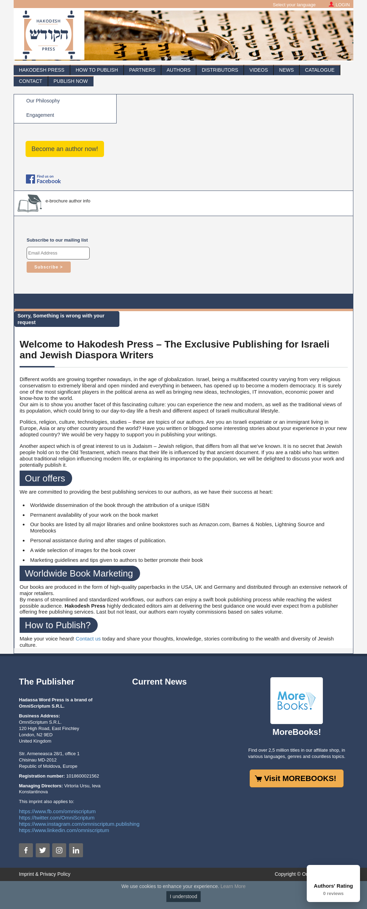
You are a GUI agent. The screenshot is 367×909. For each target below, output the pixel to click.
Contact (30, 81)
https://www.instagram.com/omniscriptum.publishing (79, 824)
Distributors (220, 70)
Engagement (40, 115)
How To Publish (97, 70)
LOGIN (343, 4)
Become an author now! (65, 148)
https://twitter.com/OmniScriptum (57, 818)
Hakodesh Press (41, 70)
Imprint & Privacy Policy (44, 874)
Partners (142, 70)
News (286, 70)
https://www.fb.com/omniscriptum (57, 811)
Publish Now (71, 81)
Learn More (233, 886)
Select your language (294, 4)
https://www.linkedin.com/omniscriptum (64, 830)
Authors (179, 70)
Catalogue (319, 70)
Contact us (88, 639)
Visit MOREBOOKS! (300, 778)
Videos (258, 70)
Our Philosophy (43, 100)
